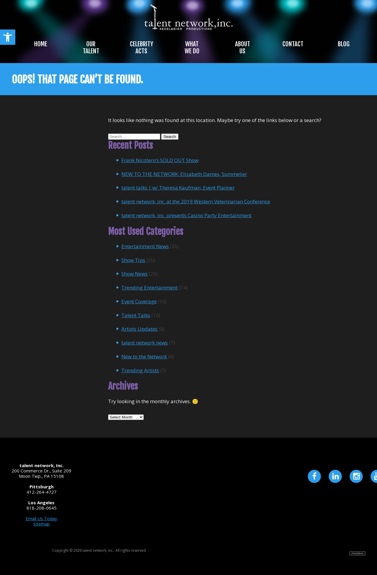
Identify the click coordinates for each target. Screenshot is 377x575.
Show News (134, 273)
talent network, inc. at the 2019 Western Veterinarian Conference (195, 201)
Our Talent (91, 47)
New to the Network (144, 356)
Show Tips (133, 260)
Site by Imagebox (357, 553)
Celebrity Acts (141, 47)
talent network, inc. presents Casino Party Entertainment (186, 215)
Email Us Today (41, 518)
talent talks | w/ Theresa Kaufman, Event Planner (178, 187)
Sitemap (41, 524)
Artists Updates (139, 328)
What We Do (192, 47)
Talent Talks (135, 315)
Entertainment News (145, 246)
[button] (7, 37)
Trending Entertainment (149, 287)
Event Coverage (139, 301)
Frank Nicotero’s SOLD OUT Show (160, 160)
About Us (242, 47)
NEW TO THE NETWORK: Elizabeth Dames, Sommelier (184, 174)
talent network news (144, 342)
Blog (343, 44)
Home (40, 44)
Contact (292, 44)
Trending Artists (140, 370)
